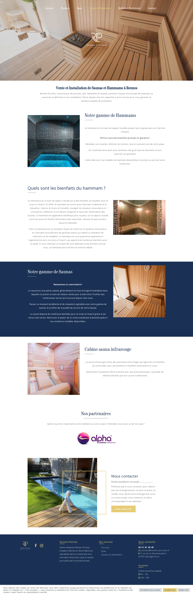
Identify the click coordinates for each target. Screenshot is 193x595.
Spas (79, 8)
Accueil (49, 8)
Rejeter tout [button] (183, 590)
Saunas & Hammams (100, 8)
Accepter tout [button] (169, 590)
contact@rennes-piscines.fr (153, 550)
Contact (152, 8)
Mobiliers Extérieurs (129, 8)
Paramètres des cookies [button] (150, 590)
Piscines (65, 8)
